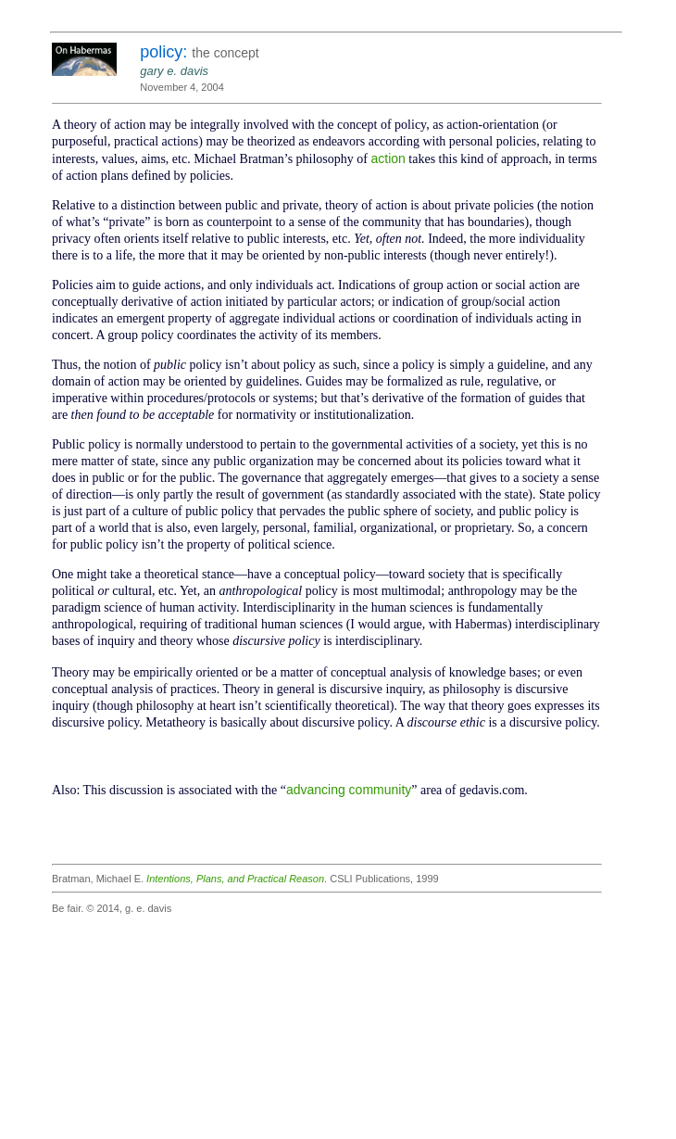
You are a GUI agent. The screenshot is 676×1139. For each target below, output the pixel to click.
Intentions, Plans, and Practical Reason (235, 878)
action (387, 158)
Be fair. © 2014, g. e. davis (111, 908)
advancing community (348, 789)
